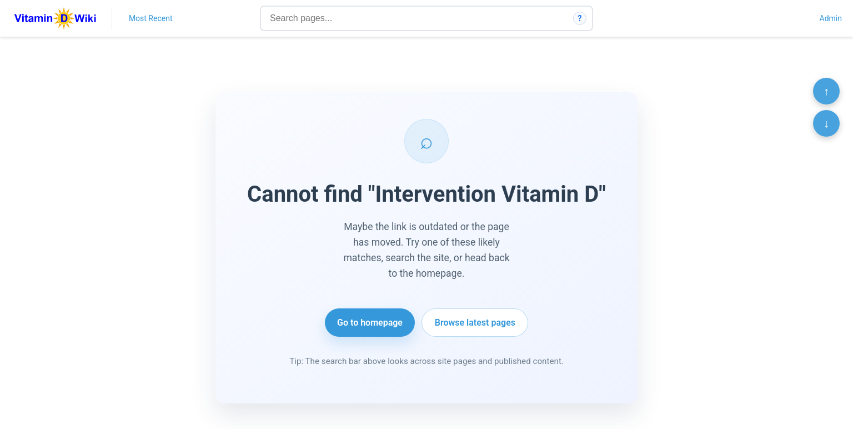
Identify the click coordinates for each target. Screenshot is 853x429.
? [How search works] (580, 18)
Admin (831, 18)
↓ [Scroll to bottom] (826, 123)
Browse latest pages (475, 322)
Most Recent (151, 18)
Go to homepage (370, 322)
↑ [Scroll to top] (826, 91)
